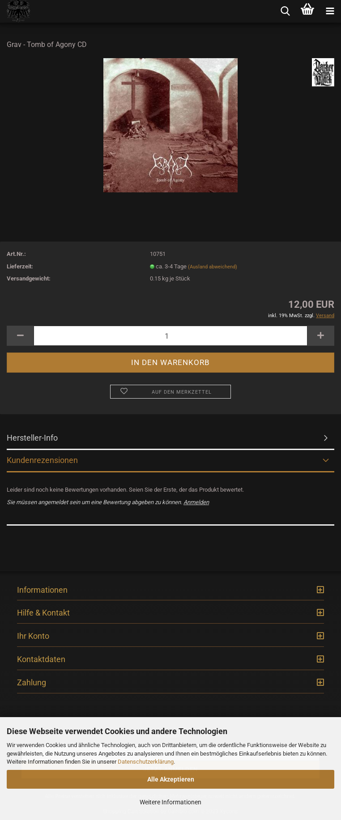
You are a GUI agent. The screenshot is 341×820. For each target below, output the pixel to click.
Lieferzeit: (20, 266)
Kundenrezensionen (42, 460)
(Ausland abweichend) (212, 267)
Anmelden (196, 502)
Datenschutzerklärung (146, 761)
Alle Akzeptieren (170, 779)
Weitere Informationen (170, 802)
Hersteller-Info (32, 437)
